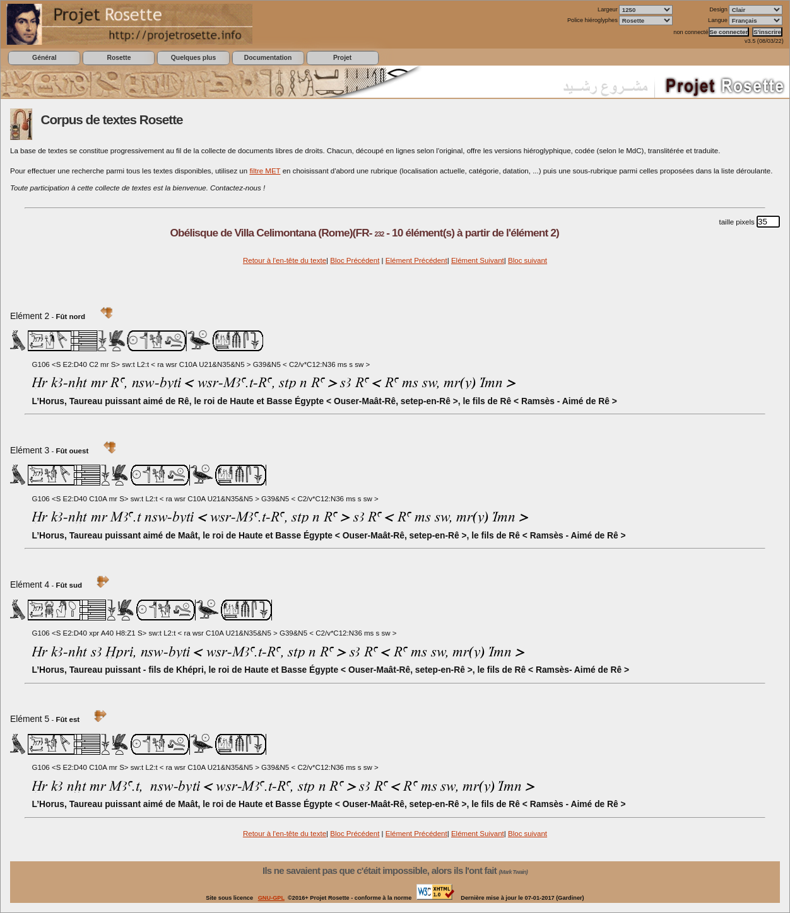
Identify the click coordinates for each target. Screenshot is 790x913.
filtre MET (264, 171)
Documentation (268, 57)
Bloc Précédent (354, 260)
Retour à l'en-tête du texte (284, 260)
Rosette (119, 57)
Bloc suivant (527, 260)
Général (44, 57)
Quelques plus (193, 57)
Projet (342, 57)
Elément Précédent (416, 260)
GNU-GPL (271, 898)
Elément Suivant (477, 260)
